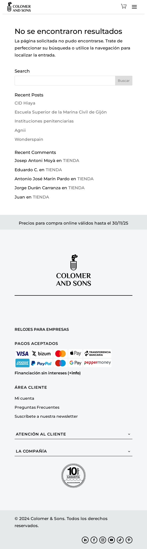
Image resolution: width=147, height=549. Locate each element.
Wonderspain (29, 139)
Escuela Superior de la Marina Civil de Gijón (61, 112)
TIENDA (71, 160)
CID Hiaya (25, 103)
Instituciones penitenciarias (44, 121)
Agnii (20, 130)
